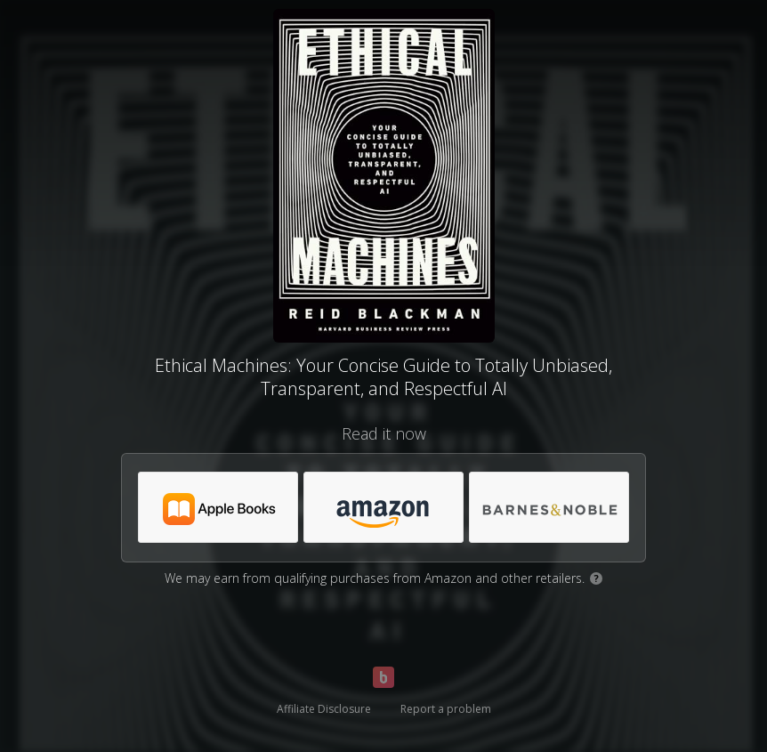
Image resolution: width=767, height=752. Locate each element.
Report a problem (445, 708)
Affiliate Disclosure (324, 708)
